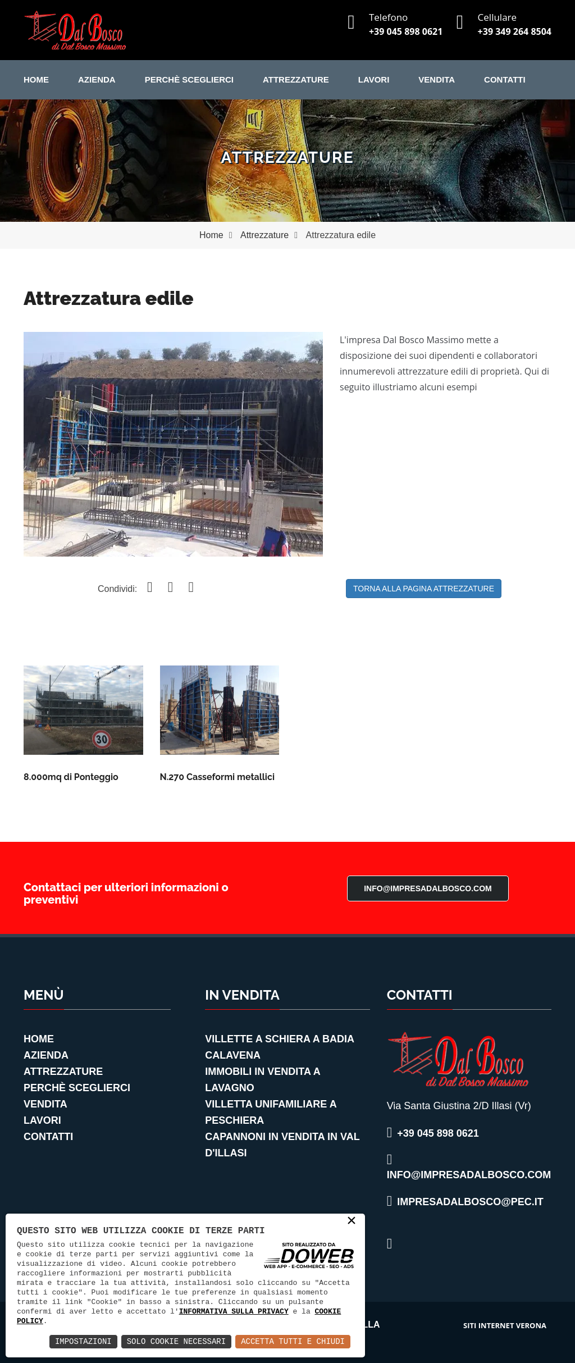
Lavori (374, 79)
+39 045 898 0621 (405, 31)
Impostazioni (83, 1341)
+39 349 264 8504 (514, 31)
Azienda (97, 79)
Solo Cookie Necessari (176, 1341)
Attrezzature (296, 79)
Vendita (436, 79)
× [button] (351, 1221)
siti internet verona (504, 1325)
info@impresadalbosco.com (428, 888)
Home (36, 79)
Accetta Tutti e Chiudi (293, 1341)
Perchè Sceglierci (189, 79)
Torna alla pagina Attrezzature (423, 588)
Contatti (505, 79)
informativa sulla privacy (234, 1311)
